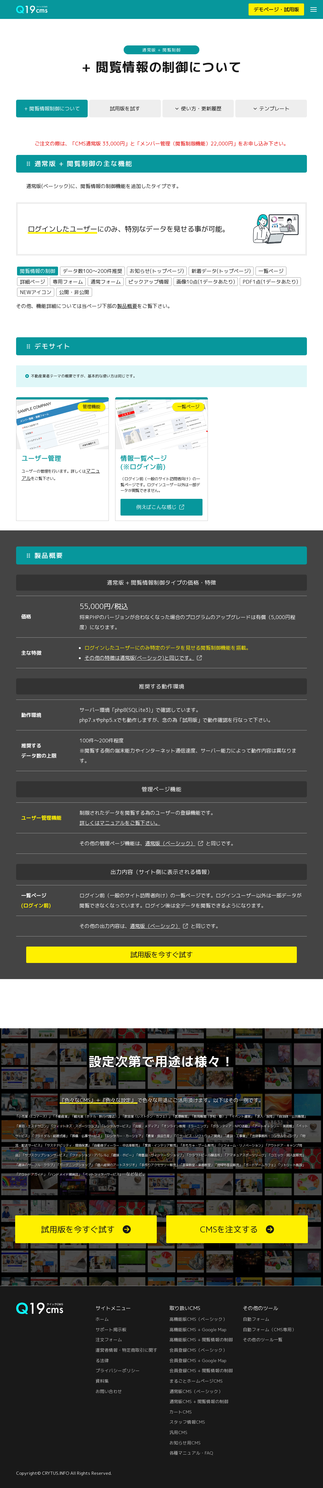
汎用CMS (178, 1432)
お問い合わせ (109, 1391)
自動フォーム (256, 1319)
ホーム (102, 1319)
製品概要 (127, 307)
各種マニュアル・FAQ (191, 1453)
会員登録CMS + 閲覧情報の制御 (201, 1370)
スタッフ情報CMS (187, 1422)
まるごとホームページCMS (196, 1381)
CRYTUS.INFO (55, 1473)
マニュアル (33, 480)
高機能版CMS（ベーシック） (198, 1319)
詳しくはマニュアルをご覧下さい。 (119, 836)
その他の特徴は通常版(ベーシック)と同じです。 (139, 671)
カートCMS (180, 1412)
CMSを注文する (229, 1229)
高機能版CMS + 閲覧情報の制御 (201, 1340)
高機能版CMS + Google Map (197, 1329)
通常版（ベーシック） (170, 856)
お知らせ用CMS (185, 1443)
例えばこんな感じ (156, 520)
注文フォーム (109, 1340)
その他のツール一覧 (263, 1340)
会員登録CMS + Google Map (197, 1360)
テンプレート (274, 110)
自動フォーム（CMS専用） (269, 1329)
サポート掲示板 (111, 1329)
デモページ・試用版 (276, 9)
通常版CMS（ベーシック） (196, 1391)
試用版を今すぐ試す (161, 968)
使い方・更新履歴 (201, 110)
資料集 (102, 1381)
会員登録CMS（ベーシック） (198, 1350)
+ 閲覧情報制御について (52, 110)
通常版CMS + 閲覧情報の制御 (198, 1401)
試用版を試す (125, 110)
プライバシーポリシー (118, 1370)
